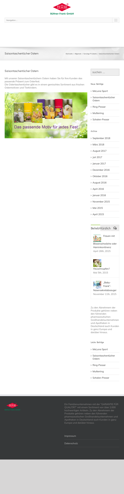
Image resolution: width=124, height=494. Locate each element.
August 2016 (100, 182)
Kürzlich (105, 228)
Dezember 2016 (101, 169)
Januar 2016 (99, 195)
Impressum (70, 435)
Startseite (69, 54)
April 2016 (98, 188)
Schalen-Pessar (101, 119)
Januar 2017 (99, 163)
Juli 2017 (97, 157)
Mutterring (98, 113)
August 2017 (100, 150)
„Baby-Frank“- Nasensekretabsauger (104, 286)
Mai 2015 (98, 207)
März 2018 (98, 144)
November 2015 (101, 201)
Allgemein (78, 54)
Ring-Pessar (99, 106)
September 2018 (101, 138)
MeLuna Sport (100, 91)
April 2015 (98, 214)
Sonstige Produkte (90, 54)
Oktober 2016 (100, 176)
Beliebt (95, 228)
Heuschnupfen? (101, 268)
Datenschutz (71, 443)
